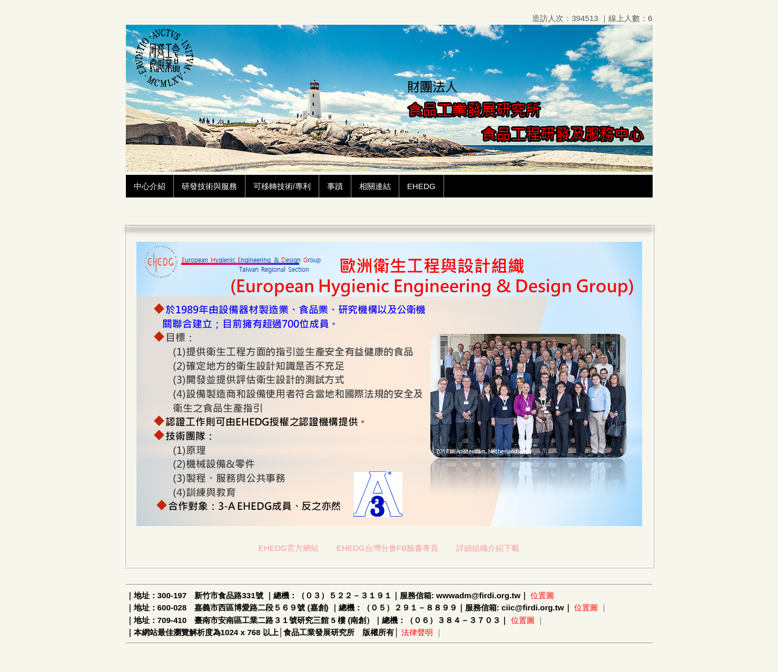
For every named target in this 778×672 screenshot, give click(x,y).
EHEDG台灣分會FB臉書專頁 (387, 547)
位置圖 (542, 595)
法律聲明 (417, 632)
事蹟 (335, 186)
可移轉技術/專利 (282, 186)
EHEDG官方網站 (289, 547)
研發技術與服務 (209, 186)
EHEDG (421, 186)
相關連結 (375, 186)
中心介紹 (149, 186)
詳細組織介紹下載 (487, 547)
